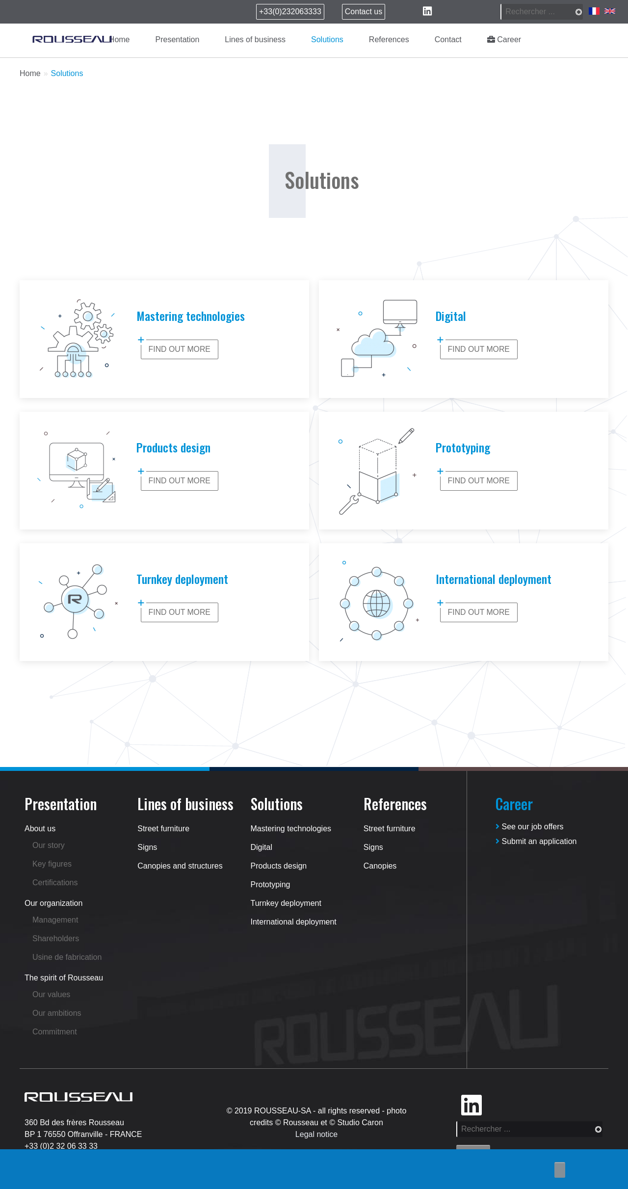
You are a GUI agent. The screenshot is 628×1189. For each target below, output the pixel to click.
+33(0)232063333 (290, 11)
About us (40, 828)
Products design (279, 866)
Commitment (54, 1032)
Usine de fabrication (67, 957)
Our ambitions (56, 1013)
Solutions (327, 39)
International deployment (294, 922)
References (389, 39)
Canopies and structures (179, 866)
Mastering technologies (291, 828)
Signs (147, 847)
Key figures (52, 864)
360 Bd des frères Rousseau (74, 1122)
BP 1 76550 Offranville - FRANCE (83, 1134)
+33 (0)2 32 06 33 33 (61, 1146)
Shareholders (55, 938)
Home (119, 39)
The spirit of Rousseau (64, 978)
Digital (261, 847)
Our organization (53, 903)
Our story (48, 845)
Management (55, 920)
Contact (448, 39)
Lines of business (255, 39)
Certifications (55, 882)
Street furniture (163, 828)
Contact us (363, 11)
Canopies (380, 866)
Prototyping (270, 884)
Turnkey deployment (286, 903)
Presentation (178, 39)
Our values (51, 994)
